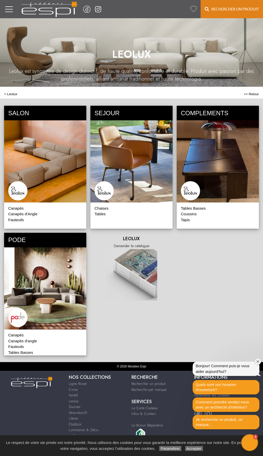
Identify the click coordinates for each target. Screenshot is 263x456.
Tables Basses (193, 208)
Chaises (101, 208)
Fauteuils (16, 220)
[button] (249, 442)
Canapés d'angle (22, 341)
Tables (100, 214)
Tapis (185, 220)
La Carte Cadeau (145, 408)
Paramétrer (170, 448)
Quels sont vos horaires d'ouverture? (216, 387)
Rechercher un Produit (232, 9)
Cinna (73, 389)
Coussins (189, 214)
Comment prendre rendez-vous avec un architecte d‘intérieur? (222, 404)
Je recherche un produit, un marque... (219, 422)
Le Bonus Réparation (147, 425)
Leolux (12, 94)
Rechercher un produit (148, 383)
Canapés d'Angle (22, 214)
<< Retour (251, 94)
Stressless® (78, 412)
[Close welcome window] (258, 361)
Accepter (194, 448)
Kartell (73, 395)
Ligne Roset (78, 383)
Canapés (16, 208)
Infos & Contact (144, 413)
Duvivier (75, 407)
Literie (73, 418)
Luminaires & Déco (83, 430)
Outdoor (75, 424)
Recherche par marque (149, 389)
